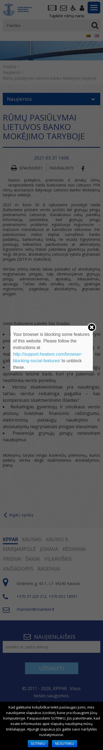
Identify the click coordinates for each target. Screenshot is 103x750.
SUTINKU (38, 744)
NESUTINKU (64, 744)
